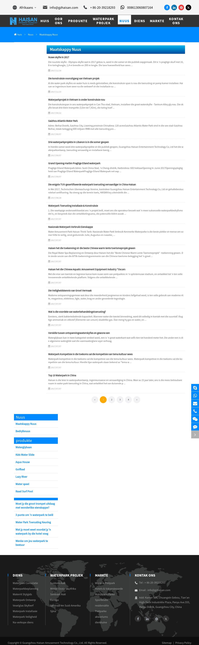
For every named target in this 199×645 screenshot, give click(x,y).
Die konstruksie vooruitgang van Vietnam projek (72, 79)
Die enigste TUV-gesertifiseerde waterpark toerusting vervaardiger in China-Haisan (90, 185)
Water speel (22, 484)
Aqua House (22, 462)
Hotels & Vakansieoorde (107, 585)
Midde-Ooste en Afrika (61, 585)
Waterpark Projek (65, 571)
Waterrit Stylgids (21, 590)
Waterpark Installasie (23, 607)
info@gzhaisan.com (62, 7)
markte (101, 571)
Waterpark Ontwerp (22, 596)
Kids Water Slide (25, 455)
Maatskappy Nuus (46, 35)
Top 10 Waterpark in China (62, 375)
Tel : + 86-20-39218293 (149, 579)
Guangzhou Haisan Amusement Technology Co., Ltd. (47, 639)
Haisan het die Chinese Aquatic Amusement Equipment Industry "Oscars (84, 269)
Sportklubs (100, 596)
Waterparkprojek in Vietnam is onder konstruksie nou (75, 100)
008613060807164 (133, 7)
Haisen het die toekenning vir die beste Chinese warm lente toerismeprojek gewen (88, 248)
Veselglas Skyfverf (22, 601)
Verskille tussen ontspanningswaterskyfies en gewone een (76, 333)
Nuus (29, 35)
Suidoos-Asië (56, 579)
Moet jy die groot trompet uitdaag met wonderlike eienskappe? (36, 506)
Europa (53, 596)
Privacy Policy (184, 639)
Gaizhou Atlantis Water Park (62, 121)
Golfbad (20, 469)
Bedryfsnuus (22, 431)
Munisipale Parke (104, 590)
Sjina (52, 607)
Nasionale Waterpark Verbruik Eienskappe (69, 227)
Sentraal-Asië (56, 590)
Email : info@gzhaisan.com (151, 586)
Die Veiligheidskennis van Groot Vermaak (69, 291)
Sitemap (169, 639)
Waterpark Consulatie (23, 579)
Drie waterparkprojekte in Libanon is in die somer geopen (77, 142)
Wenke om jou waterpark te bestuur (35, 541)
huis (19, 35)
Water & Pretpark (104, 579)
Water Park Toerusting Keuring (32, 522)
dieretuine (100, 618)
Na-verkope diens (21, 618)
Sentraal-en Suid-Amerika (63, 601)
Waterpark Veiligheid (23, 613)
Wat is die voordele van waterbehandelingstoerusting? (75, 312)
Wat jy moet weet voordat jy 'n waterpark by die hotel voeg (32, 532)
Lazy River (21, 477)
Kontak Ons (145, 571)
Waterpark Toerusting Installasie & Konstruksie (72, 206)
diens (17, 571)
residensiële (101, 601)
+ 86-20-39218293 (98, 7)
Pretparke (100, 607)
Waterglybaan (23, 447)
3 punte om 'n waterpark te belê (32, 515)
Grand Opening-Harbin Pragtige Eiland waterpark (73, 163)
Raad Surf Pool (24, 491)
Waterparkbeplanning (23, 585)
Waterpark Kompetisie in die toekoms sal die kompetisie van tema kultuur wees (87, 354)
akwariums (100, 613)
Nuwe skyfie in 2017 (58, 57)
